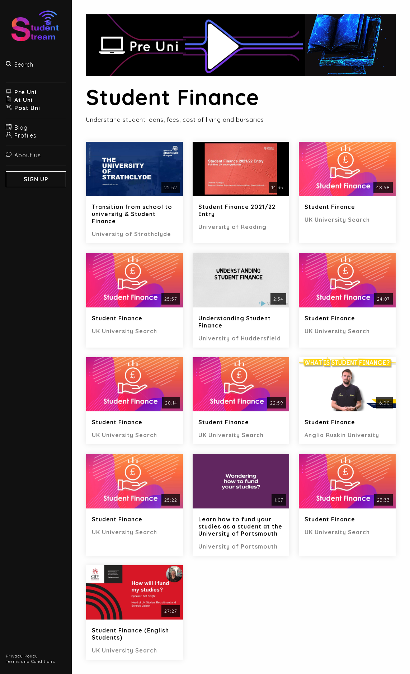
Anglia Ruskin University (342, 435)
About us (23, 155)
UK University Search (337, 219)
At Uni (19, 100)
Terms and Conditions (30, 661)
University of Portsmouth (238, 546)
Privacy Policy (22, 656)
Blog (17, 127)
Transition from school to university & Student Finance (132, 214)
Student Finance (330, 206)
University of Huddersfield (239, 338)
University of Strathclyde (131, 234)
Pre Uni (21, 92)
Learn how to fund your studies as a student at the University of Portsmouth (240, 526)
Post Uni (23, 107)
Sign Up (36, 179)
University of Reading (232, 226)
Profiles (21, 135)
